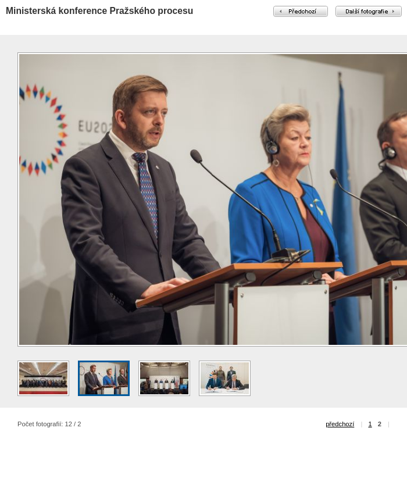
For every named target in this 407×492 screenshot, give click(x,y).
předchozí (340, 423)
